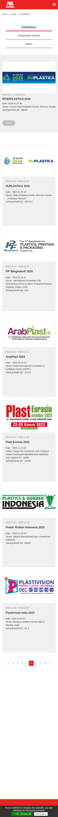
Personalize (41, 814)
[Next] (49, 663)
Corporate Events (29, 35)
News (29, 43)
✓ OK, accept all (22, 814)
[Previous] (8, 663)
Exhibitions (29, 27)
